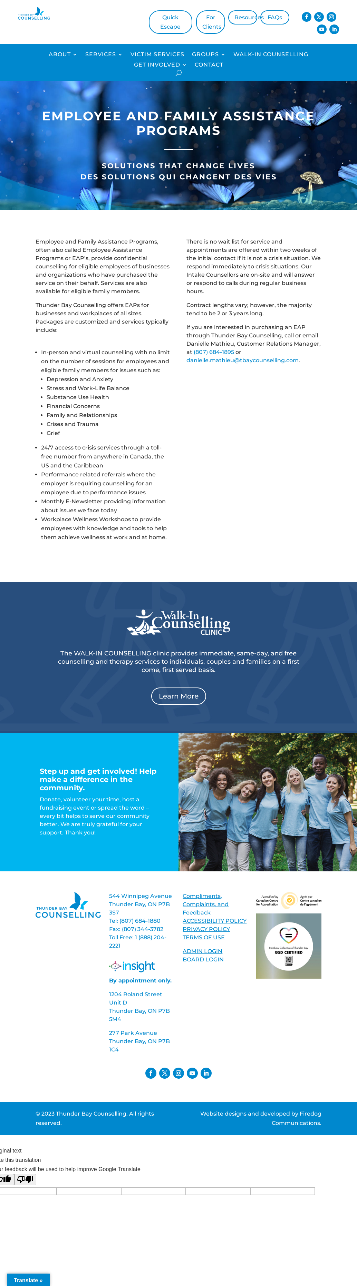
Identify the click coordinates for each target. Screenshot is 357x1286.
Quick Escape (170, 22)
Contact (209, 65)
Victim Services (157, 55)
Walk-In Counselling (270, 55)
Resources (245, 17)
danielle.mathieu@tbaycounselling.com (242, 360)
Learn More (179, 696)
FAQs (275, 17)
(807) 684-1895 (214, 352)
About (60, 55)
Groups (205, 55)
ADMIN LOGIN (202, 951)
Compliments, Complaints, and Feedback (206, 904)
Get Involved (157, 65)
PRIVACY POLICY (206, 929)
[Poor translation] (25, 1179)
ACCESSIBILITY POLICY (215, 921)
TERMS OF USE (204, 937)
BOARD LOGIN (203, 959)
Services (100, 55)
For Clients (211, 22)
